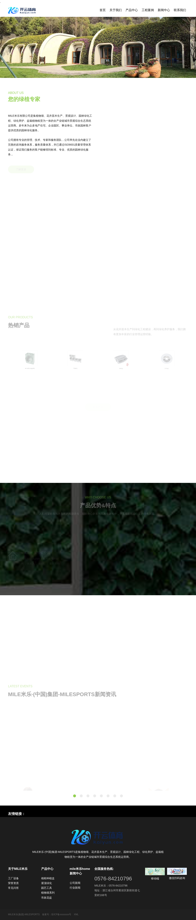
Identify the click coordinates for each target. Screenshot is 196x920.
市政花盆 (46, 897)
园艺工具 (46, 887)
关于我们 (115, 10)
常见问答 (13, 887)
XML (76, 914)
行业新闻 (75, 887)
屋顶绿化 (46, 883)
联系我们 (180, 10)
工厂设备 (13, 878)
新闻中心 (164, 10)
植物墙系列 (48, 892)
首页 (103, 10)
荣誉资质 (13, 883)
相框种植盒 (48, 878)
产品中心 (132, 10)
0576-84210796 (113, 879)
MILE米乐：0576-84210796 (110, 885)
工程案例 (148, 10)
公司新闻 (75, 882)
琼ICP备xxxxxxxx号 (61, 914)
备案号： (46, 914)
